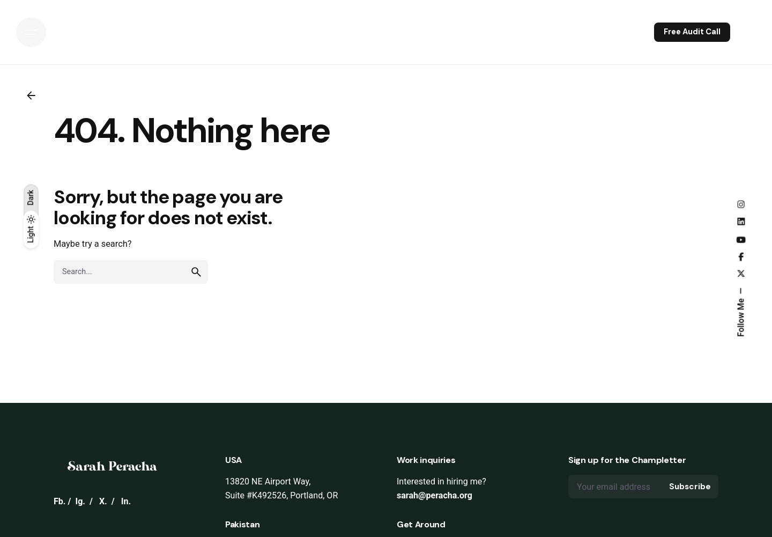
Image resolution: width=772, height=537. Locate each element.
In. (126, 501)
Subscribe (690, 486)
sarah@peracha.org (434, 495)
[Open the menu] (31, 32)
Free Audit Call (692, 31)
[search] (196, 272)
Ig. (80, 501)
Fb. (60, 501)
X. (103, 501)
